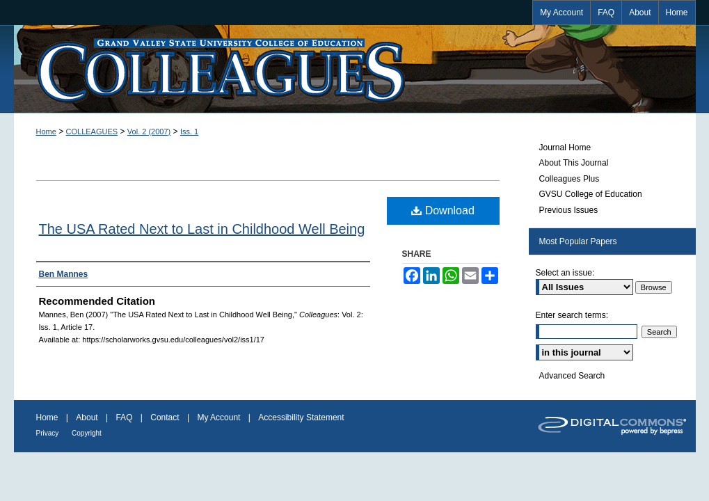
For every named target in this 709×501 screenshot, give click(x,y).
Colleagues (355, 69)
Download (443, 210)
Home (46, 131)
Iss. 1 (189, 131)
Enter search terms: (572, 315)
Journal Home (565, 147)
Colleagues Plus (569, 179)
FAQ (124, 417)
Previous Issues (568, 210)
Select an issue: (565, 273)
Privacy (48, 433)
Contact (166, 417)
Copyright (87, 433)
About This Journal (574, 163)
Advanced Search (572, 376)
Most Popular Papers (578, 241)
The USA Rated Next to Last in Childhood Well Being (202, 229)
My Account (219, 417)
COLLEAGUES (92, 131)
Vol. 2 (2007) (148, 131)
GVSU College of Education (590, 194)
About (88, 417)
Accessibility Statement (301, 417)
